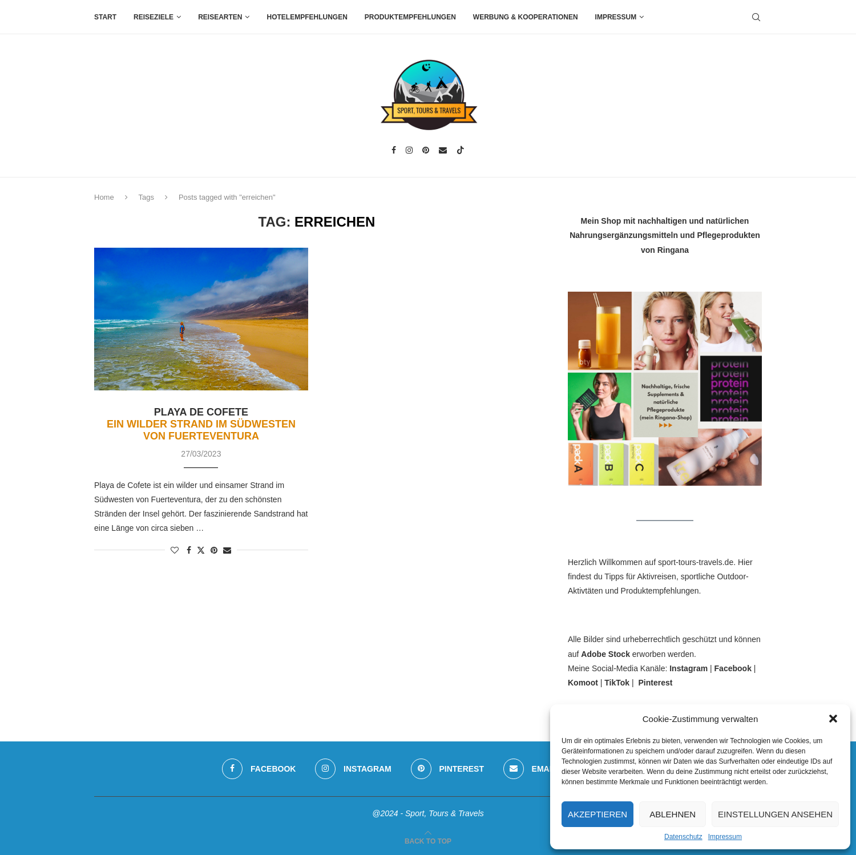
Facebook (733, 668)
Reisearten (220, 17)
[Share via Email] (227, 550)
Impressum (725, 837)
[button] (833, 718)
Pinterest (655, 682)
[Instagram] (409, 150)
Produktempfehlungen (410, 17)
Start (105, 17)
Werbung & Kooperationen (525, 17)
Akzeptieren (597, 814)
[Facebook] (393, 150)
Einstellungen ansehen (775, 814)
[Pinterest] (425, 150)
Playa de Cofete (201, 424)
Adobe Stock (605, 654)
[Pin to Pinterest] (214, 550)
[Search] (756, 17)
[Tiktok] (461, 150)
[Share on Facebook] (189, 550)
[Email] (443, 150)
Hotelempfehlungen (307, 17)
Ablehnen (672, 814)
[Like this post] (175, 550)
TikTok (616, 682)
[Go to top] (428, 840)
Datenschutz (683, 837)
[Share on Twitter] (201, 550)
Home (104, 197)
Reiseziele (153, 17)
